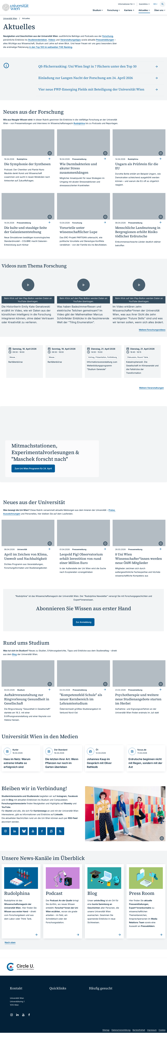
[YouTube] (23, 1015)
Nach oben (10, 942)
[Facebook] (29, 1015)
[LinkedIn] (17, 1015)
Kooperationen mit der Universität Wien (105, 1010)
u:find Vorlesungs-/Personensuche (66, 1011)
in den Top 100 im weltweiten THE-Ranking (50, 47)
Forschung (107, 36)
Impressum (152, 1052)
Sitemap (105, 1052)
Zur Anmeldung (83, 622)
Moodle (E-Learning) (60, 995)
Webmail (55, 1000)
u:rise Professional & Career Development (68, 1033)
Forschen (132, 995)
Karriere (132, 1000)
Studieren (95, 995)
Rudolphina (79, 123)
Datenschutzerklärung (121, 1052)
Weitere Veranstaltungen (151, 387)
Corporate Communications (138, 1004)
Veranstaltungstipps (70, 39)
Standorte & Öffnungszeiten (139, 1009)
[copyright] (50, 153)
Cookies (162, 1052)
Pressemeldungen (105, 39)
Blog (14, 654)
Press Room (94, 1004)
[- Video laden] (28, 289)
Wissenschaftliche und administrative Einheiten (68, 1027)
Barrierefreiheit (139, 1052)
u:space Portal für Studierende (64, 1006)
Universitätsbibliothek (60, 1022)
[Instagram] (11, 1015)
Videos (51, 39)
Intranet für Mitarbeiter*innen (63, 1017)
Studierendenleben (37, 39)
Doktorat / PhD (97, 1000)
